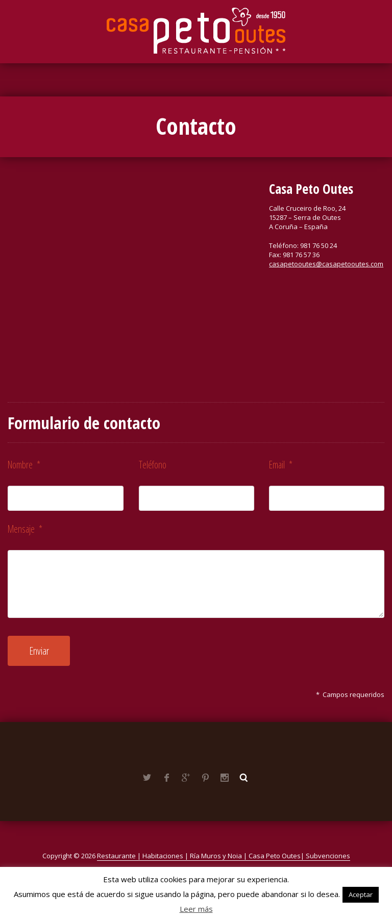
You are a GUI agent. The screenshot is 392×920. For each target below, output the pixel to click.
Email (280, 464)
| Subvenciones (325, 855)
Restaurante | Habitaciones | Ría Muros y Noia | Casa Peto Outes (199, 855)
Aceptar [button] (361, 894)
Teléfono (152, 464)
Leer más (196, 909)
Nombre (24, 464)
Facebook (166, 777)
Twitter (147, 777)
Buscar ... (244, 777)
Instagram (224, 777)
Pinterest (205, 777)
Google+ (186, 777)
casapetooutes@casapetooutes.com (326, 263)
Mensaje (25, 529)
